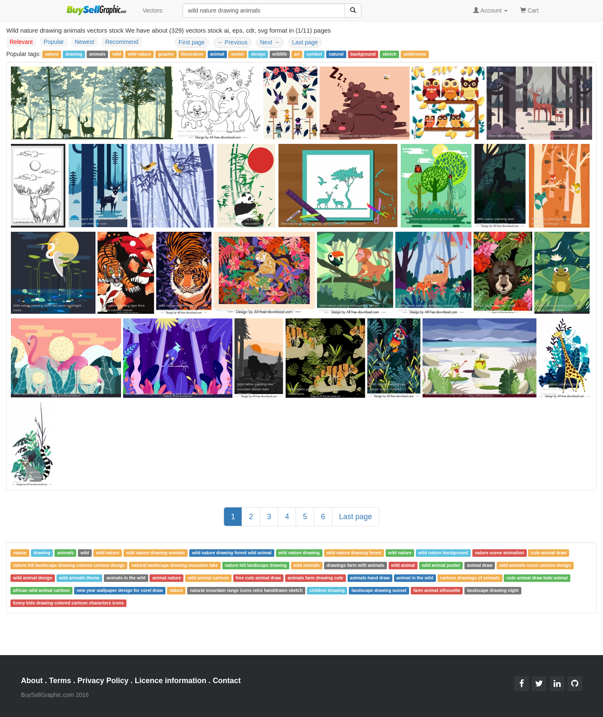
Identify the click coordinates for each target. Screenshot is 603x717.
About (32, 680)
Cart (529, 10)
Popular (54, 41)
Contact (227, 680)
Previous (232, 42)
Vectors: (153, 10)
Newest (85, 41)
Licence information (170, 680)
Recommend (121, 41)
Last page (305, 42)
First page (192, 42)
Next (270, 42)
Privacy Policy (103, 680)
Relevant (21, 41)
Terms (60, 680)
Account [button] (490, 10)
